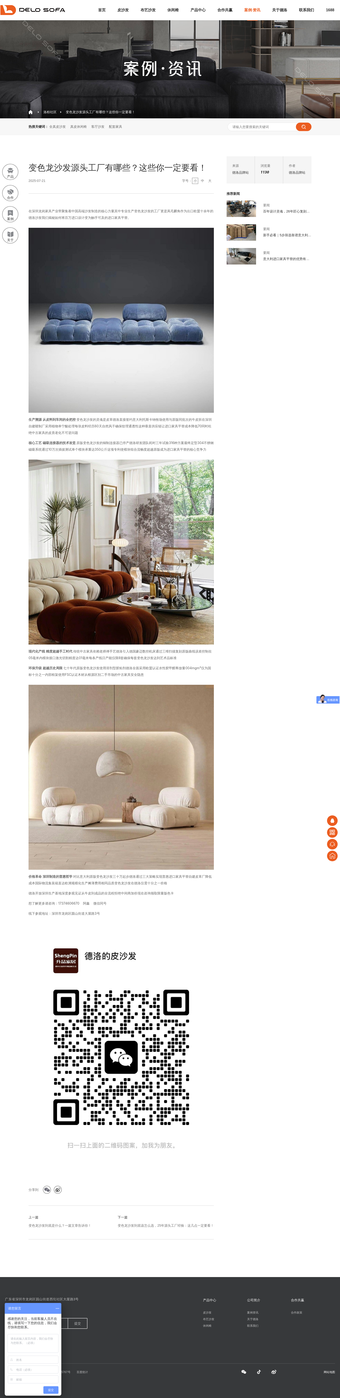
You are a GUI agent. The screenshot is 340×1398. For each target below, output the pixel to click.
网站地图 (329, 1372)
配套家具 (115, 126)
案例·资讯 (252, 10)
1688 (330, 10)
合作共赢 (224, 10)
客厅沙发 (97, 126)
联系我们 (306, 10)
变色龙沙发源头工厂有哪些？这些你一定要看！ (100, 112)
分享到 (33, 1190)
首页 (102, 10)
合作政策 (296, 1312)
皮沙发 (123, 10)
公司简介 (253, 1300)
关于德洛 (279, 10)
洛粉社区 (50, 112)
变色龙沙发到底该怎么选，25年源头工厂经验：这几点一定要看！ (166, 1225)
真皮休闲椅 (78, 126)
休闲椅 (173, 10)
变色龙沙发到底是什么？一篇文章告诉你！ (60, 1225)
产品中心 (198, 10)
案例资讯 (252, 1312)
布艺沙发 (148, 10)
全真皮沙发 (57, 126)
